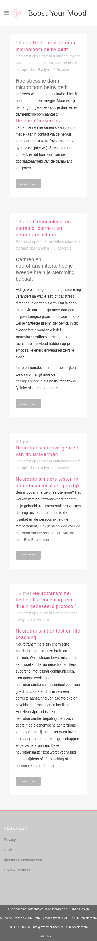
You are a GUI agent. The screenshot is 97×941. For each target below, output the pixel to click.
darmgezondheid (29, 381)
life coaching (54, 759)
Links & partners (17, 870)
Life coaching (17, 909)
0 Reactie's (62, 70)
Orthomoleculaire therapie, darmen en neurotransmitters (44, 228)
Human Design (78, 909)
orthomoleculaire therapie (36, 766)
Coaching (60, 613)
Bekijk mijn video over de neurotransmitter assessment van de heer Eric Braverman (48, 533)
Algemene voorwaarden (23, 860)
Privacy (10, 840)
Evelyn (43, 70)
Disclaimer (12, 850)
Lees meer (28, 183)
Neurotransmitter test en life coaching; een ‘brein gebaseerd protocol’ (46, 600)
